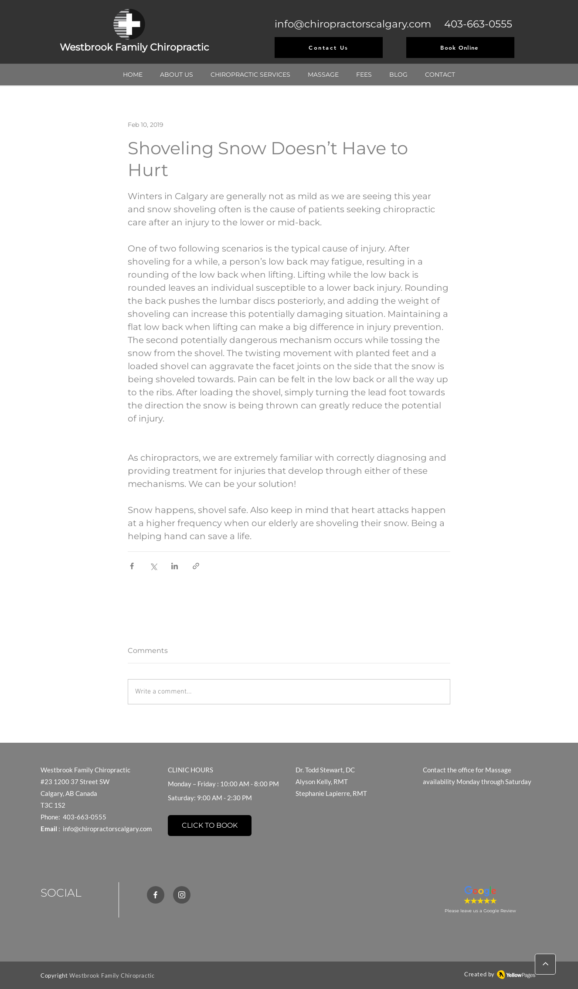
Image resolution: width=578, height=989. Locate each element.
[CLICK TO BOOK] (210, 825)
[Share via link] (196, 566)
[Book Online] (460, 47)
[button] (250, 74)
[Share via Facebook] (132, 566)
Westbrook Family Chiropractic (111, 975)
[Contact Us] (329, 47)
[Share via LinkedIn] (174, 566)
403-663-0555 (478, 24)
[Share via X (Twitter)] (153, 566)
